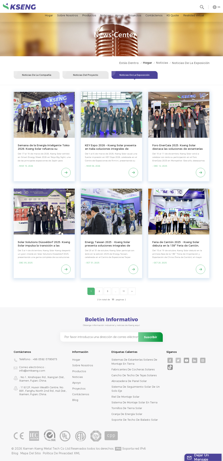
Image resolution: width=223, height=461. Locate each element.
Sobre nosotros (67, 15)
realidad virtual (193, 15)
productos (79, 371)
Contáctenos (154, 15)
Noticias (105, 15)
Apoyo (119, 15)
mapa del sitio (30, 453)
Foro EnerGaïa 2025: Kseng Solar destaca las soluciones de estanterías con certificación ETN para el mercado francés (177, 147)
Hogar (49, 15)
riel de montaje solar (125, 396)
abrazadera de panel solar (129, 381)
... (115, 291)
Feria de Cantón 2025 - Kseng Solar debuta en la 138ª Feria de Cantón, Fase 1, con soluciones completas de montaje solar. (177, 244)
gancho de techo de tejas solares (134, 375)
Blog (75, 400)
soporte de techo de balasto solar (135, 419)
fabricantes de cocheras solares (133, 369)
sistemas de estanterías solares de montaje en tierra (134, 361)
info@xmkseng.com (32, 370)
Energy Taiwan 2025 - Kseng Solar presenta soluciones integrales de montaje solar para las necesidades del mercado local (111, 244)
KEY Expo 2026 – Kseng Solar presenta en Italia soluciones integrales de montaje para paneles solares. (110, 147)
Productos (89, 15)
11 (124, 291)
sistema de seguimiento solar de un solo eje (136, 388)
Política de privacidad (58, 453)
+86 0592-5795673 (45, 359)
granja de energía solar (127, 414)
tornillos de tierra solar (127, 408)
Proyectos (134, 15)
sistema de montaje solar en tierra (134, 402)
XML (77, 453)
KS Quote (173, 15)
